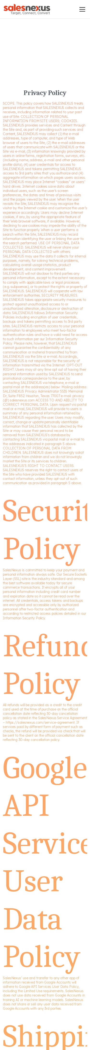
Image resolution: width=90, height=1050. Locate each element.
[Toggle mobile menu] (82, 9)
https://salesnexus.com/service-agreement (40, 722)
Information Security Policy (24, 618)
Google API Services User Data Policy (48, 986)
